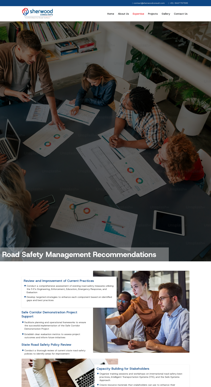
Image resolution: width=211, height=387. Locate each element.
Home (110, 13)
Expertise (138, 13)
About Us (123, 13)
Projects (153, 13)
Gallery (166, 13)
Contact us (181, 13)
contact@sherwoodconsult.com (149, 3)
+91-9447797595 (179, 3)
